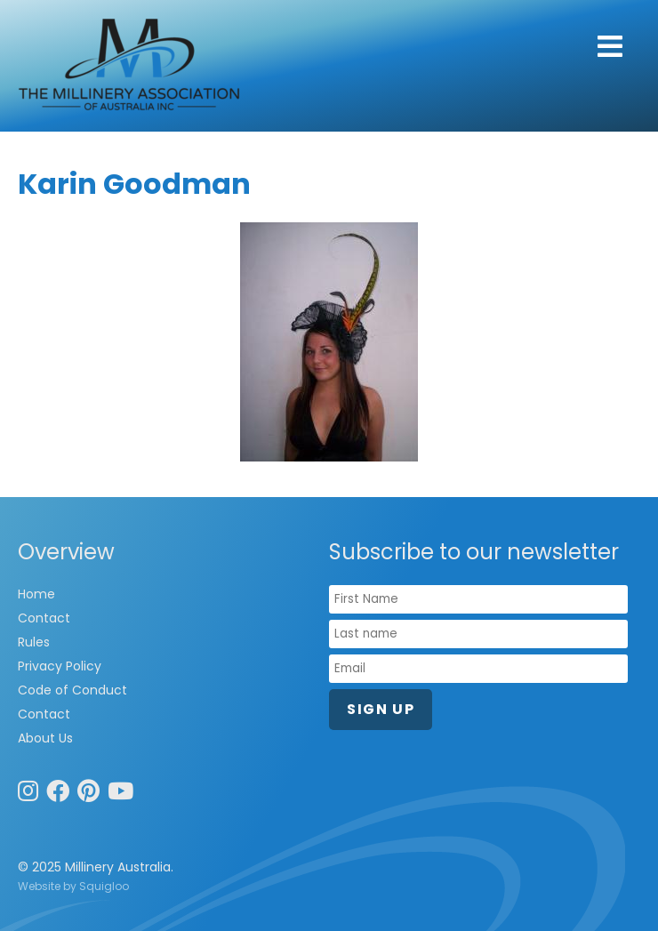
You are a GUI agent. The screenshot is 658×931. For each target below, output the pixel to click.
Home (36, 594)
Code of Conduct (72, 690)
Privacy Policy (59, 666)
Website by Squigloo (73, 886)
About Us (45, 738)
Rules (34, 642)
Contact (44, 618)
